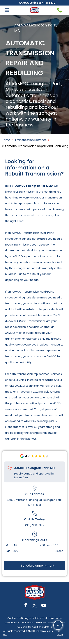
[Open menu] (6, 10)
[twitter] (35, 605)
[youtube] (44, 605)
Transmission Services (31, 140)
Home (5, 140)
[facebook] (26, 605)
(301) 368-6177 (34, 525)
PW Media (22, 627)
